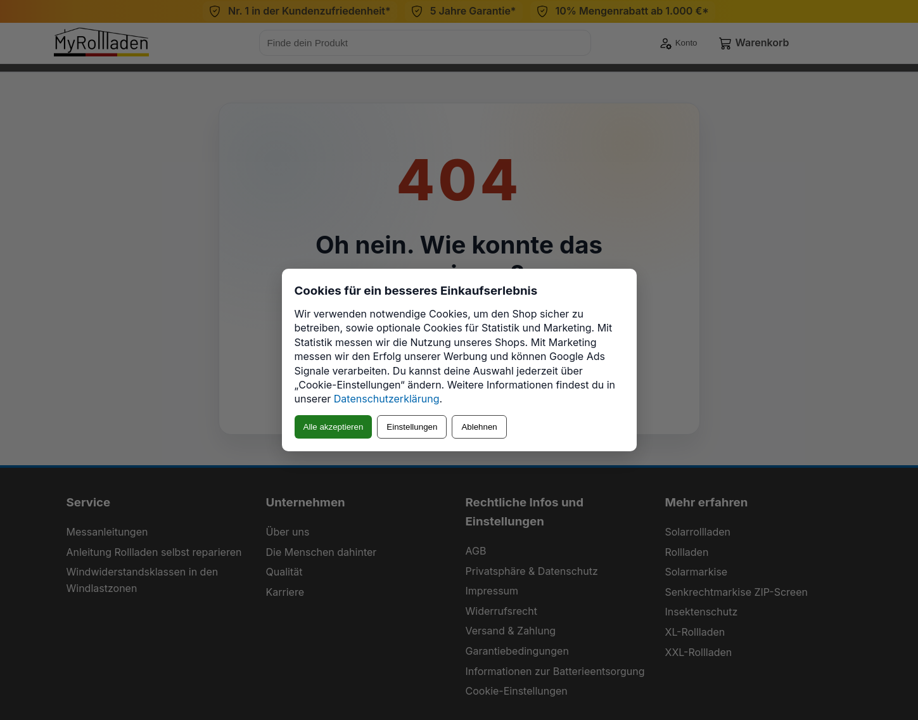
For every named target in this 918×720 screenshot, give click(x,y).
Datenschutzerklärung (387, 398)
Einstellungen (411, 427)
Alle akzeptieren (333, 427)
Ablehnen (479, 427)
